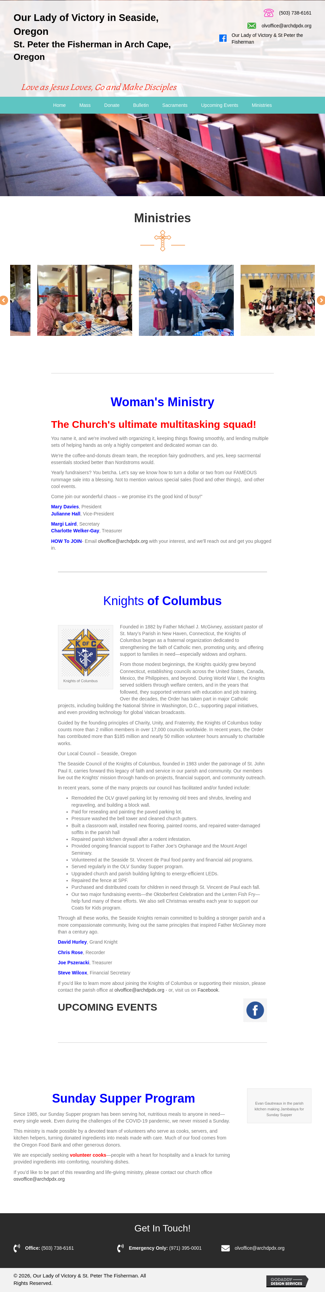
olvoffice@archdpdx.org (286, 25)
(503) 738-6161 (295, 13)
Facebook (208, 990)
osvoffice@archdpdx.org (39, 1179)
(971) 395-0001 (185, 1248)
